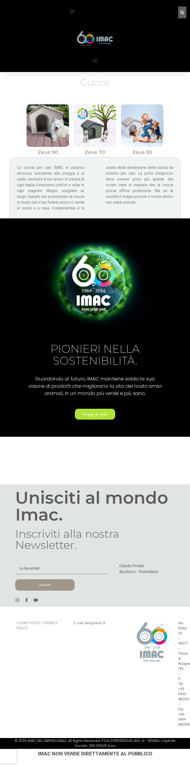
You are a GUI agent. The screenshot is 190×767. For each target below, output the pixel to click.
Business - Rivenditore (139, 585)
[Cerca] (182, 12)
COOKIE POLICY (28, 637)
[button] (72, 11)
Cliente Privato (132, 579)
